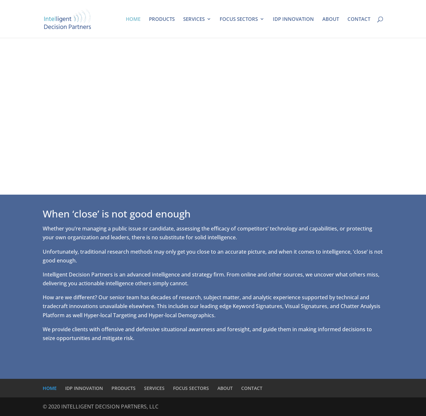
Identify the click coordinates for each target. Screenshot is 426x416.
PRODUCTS (162, 19)
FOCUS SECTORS (239, 19)
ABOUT (330, 19)
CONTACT (358, 19)
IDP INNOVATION (293, 19)
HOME (133, 19)
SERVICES (194, 19)
